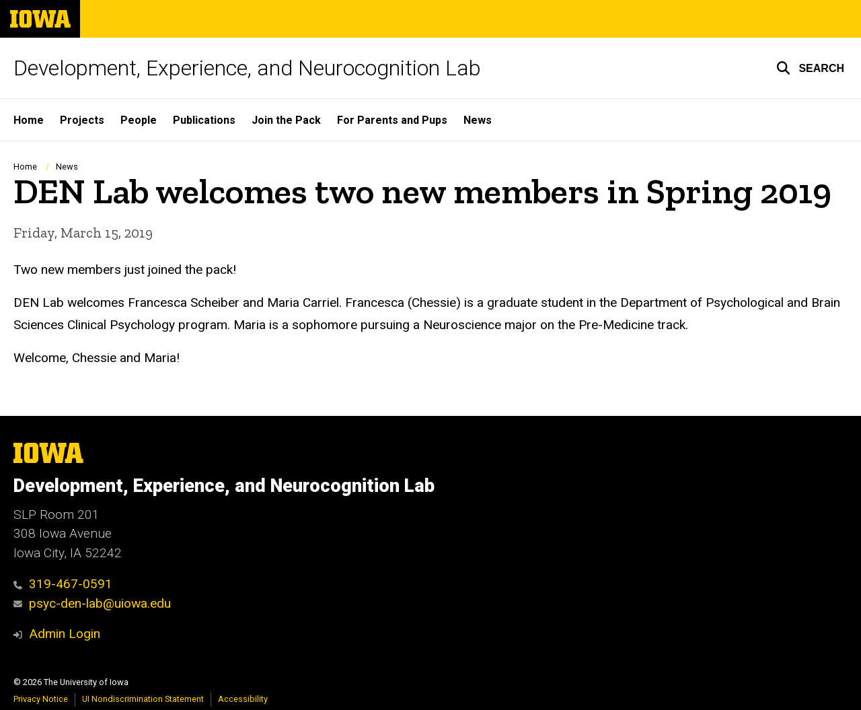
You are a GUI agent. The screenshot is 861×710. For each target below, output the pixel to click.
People (138, 120)
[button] (810, 68)
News (477, 120)
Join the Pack (286, 120)
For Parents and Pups (392, 120)
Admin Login (64, 633)
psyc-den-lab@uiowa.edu (92, 603)
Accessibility (243, 699)
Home (28, 120)
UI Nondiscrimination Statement (143, 699)
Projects (82, 120)
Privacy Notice (40, 699)
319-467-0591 (62, 584)
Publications (204, 120)
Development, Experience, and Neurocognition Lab (247, 68)
